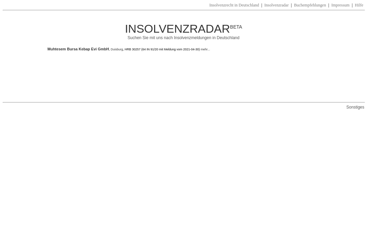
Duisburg (117, 49)
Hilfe (359, 5)
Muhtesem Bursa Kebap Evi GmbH (78, 49)
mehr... (205, 49)
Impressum (340, 5)
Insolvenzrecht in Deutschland (234, 5)
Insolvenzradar (276, 5)
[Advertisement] (171, 76)
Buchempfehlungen (310, 5)
